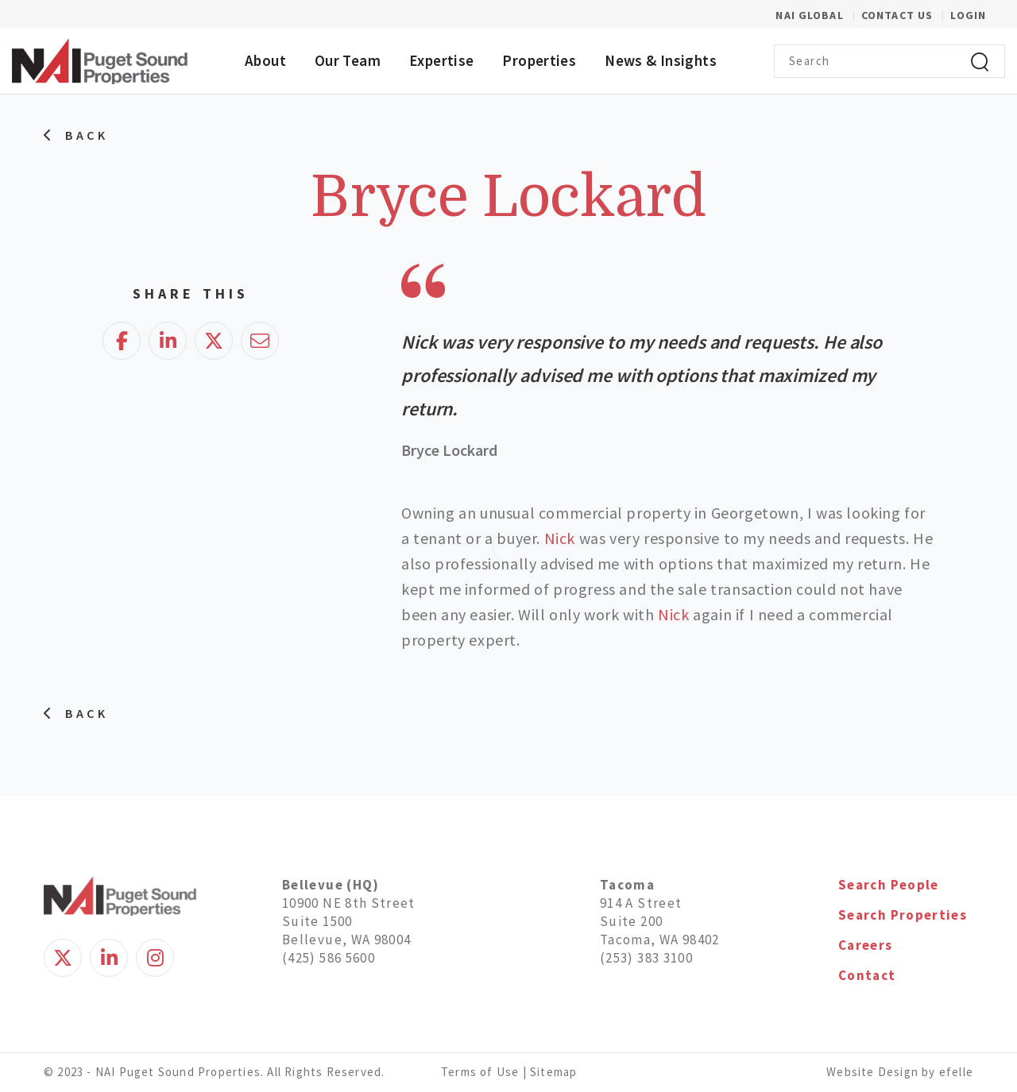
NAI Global (817, 15)
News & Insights (661, 60)
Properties (539, 60)
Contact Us (898, 15)
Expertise (441, 60)
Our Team (348, 60)
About (265, 60)
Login (968, 15)
